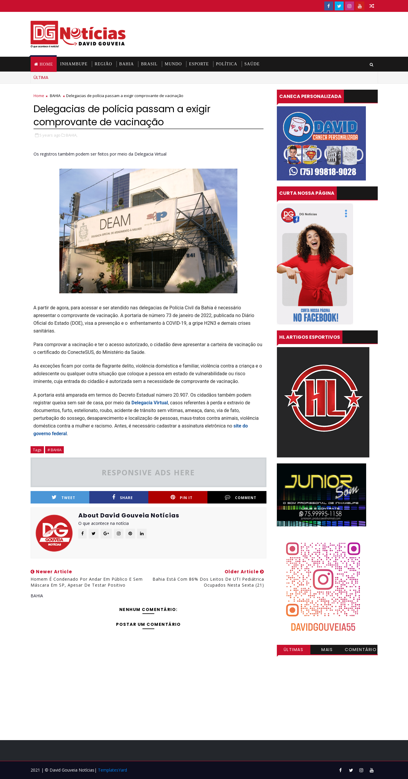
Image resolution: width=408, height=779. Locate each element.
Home (46, 64)
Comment (240, 497)
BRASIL (149, 64)
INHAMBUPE (74, 64)
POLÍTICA (226, 64)
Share (122, 497)
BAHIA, (71, 135)
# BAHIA (54, 449)
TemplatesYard (112, 770)
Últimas (294, 650)
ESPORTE (199, 64)
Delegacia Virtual (149, 403)
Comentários (361, 650)
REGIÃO (103, 64)
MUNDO (173, 64)
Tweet (63, 497)
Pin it (182, 497)
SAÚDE (252, 64)
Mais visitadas (327, 650)
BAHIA (126, 64)
